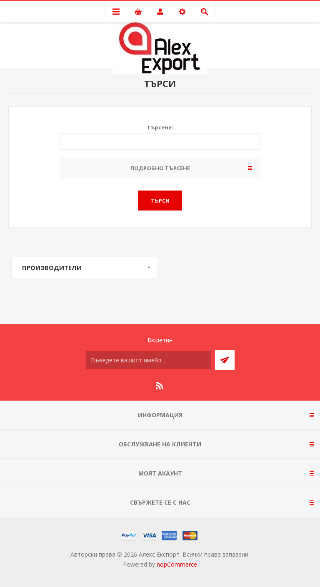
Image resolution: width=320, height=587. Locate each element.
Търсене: (160, 127)
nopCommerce (177, 564)
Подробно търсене (160, 168)
